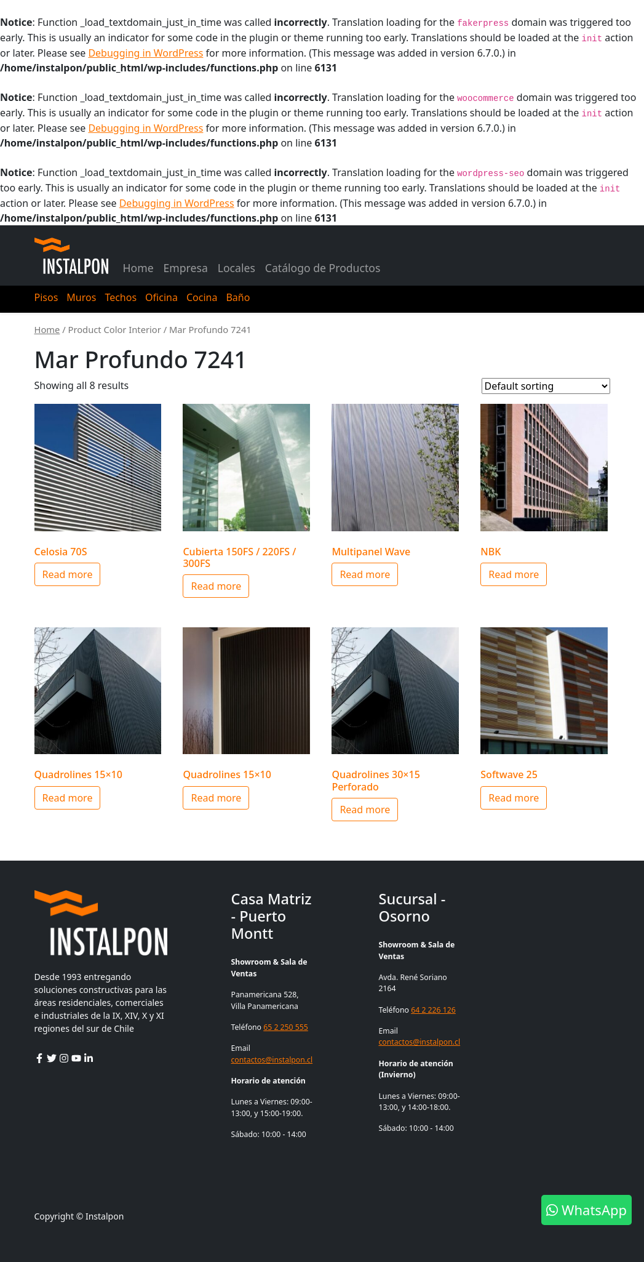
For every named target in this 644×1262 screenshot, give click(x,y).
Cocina (201, 297)
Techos (121, 297)
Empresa (186, 267)
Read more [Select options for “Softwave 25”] (513, 798)
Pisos (46, 297)
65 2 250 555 (285, 1027)
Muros (81, 297)
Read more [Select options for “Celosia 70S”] (67, 574)
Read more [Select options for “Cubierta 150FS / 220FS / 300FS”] (216, 586)
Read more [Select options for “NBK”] (513, 574)
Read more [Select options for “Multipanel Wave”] (365, 574)
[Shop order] (546, 386)
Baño (238, 297)
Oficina (161, 297)
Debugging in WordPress (145, 53)
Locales (236, 267)
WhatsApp (586, 1209)
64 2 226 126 (433, 1010)
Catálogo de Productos (323, 267)
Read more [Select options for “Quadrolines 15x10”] (67, 798)
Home (138, 267)
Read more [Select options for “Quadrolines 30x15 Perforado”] (365, 809)
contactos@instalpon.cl (271, 1060)
